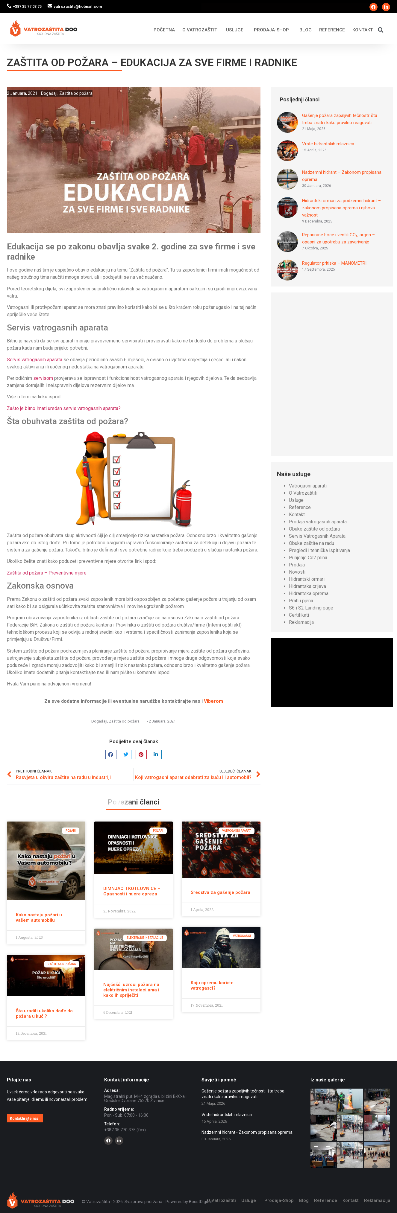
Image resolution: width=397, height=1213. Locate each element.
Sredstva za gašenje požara (220, 892)
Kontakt (362, 30)
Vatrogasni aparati (308, 486)
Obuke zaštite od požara (314, 529)
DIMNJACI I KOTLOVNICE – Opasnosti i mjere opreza (131, 891)
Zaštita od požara (76, 93)
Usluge (236, 30)
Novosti (297, 572)
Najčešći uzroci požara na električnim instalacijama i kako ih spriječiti (131, 990)
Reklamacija (301, 622)
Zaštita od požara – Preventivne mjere (47, 573)
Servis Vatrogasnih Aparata (317, 536)
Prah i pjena (301, 601)
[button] (380, 29)
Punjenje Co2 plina (308, 557)
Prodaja (297, 565)
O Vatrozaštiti (200, 30)
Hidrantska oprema (308, 593)
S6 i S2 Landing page (311, 608)
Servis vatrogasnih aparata (34, 359)
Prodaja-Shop (273, 30)
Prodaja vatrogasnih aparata (318, 522)
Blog (305, 30)
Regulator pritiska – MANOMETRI (334, 263)
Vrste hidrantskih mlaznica (328, 144)
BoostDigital (200, 1201)
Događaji (49, 93)
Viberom (213, 701)
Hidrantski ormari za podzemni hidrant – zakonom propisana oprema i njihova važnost (341, 208)
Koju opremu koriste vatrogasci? (212, 985)
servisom (43, 378)
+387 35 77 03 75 (27, 6)
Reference (332, 30)
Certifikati (299, 615)
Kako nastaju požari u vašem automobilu (39, 917)
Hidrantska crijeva (307, 586)
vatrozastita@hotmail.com (78, 6)
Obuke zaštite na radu (311, 543)
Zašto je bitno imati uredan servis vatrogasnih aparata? (64, 408)
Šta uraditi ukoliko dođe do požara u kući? (44, 1013)
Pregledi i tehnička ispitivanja (319, 550)
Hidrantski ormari (307, 579)
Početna (164, 30)
